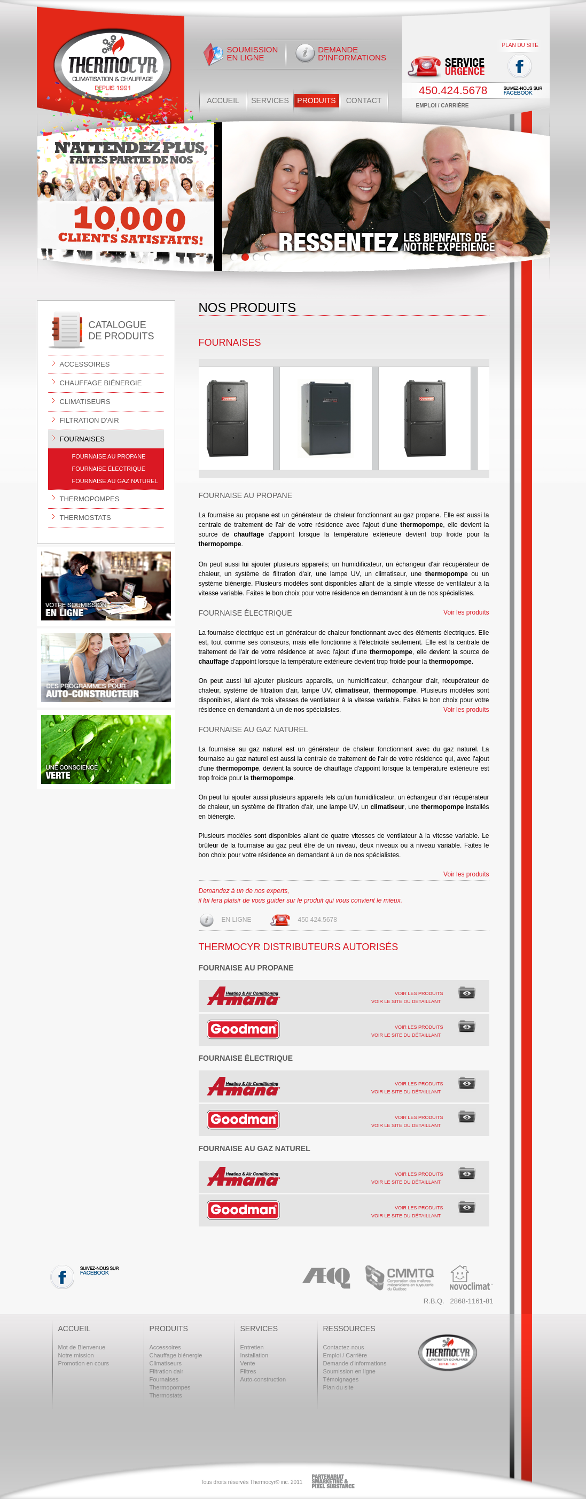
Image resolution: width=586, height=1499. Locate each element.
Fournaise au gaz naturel (115, 481)
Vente (247, 1363)
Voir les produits (466, 612)
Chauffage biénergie (95, 382)
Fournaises (76, 438)
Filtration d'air (83, 419)
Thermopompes (84, 498)
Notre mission (76, 1355)
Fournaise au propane (109, 456)
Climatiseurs (79, 401)
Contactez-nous (343, 1347)
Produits (316, 100)
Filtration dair (167, 1371)
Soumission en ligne (252, 53)
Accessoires (79, 363)
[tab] (344, 996)
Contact (364, 100)
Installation (254, 1355)
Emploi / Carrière (442, 105)
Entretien (252, 1347)
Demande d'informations (352, 53)
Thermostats (79, 517)
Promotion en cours (83, 1363)
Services (270, 100)
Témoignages (341, 1379)
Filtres (248, 1371)
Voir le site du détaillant (406, 1001)
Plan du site (520, 45)
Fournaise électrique (109, 468)
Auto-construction (263, 1379)
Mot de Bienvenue (82, 1347)
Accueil (223, 100)
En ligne (237, 919)
